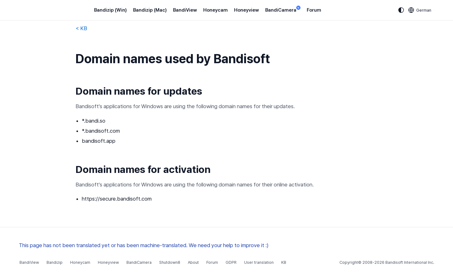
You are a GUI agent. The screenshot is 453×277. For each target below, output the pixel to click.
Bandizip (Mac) (150, 10)
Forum (314, 10)
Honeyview (246, 10)
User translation (259, 262)
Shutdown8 (169, 262)
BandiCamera (282, 9)
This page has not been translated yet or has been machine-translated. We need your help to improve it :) (144, 245)
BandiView (185, 10)
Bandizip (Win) (110, 10)
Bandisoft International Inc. (409, 262)
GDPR (231, 262)
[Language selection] (420, 10)
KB (283, 262)
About (193, 262)
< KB (81, 28)
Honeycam (215, 10)
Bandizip (55, 262)
